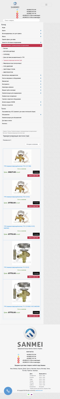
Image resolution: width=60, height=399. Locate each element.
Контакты (4, 123)
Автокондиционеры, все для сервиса (11, 33)
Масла (3, 36)
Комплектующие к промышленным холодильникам (24, 131)
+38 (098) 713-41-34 (31, 13)
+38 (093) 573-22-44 (31, 9)
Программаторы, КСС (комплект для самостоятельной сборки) (18, 111)
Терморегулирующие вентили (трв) (12, 60)
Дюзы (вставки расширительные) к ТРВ (13, 57)
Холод (9, 131)
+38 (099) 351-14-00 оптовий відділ (31, 17)
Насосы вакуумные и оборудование (11, 78)
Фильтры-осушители (7, 105)
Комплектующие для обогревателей (11, 117)
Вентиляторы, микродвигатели (10, 75)
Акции (3, 27)
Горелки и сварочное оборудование (11, 99)
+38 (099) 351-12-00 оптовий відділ (31, 15)
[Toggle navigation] (46, 4)
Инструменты (5, 84)
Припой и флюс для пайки (8, 39)
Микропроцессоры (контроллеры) (12, 63)
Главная (5, 131)
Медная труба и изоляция (8, 90)
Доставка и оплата (7, 120)
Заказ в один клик (33, 175)
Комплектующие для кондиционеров (11, 93)
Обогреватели (5, 114)
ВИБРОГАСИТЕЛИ (8, 72)
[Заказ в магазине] (33, 144)
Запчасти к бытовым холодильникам (11, 42)
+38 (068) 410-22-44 (31, 11)
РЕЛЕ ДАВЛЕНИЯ (8, 66)
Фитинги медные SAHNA (8, 102)
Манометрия (5, 81)
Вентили (5, 133)
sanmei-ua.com (39, 390)
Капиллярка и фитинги (7, 87)
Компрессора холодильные (9, 96)
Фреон (3, 30)
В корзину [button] (36, 172)
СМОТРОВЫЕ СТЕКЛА (9, 69)
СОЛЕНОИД (6, 54)
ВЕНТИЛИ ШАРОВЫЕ (9, 51)
